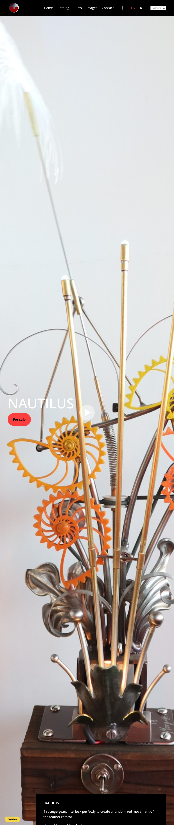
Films (78, 8)
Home (48, 8)
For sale (19, 419)
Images (91, 8)
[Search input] (157, 8)
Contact (108, 8)
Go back (12, 819)
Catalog (63, 8)
